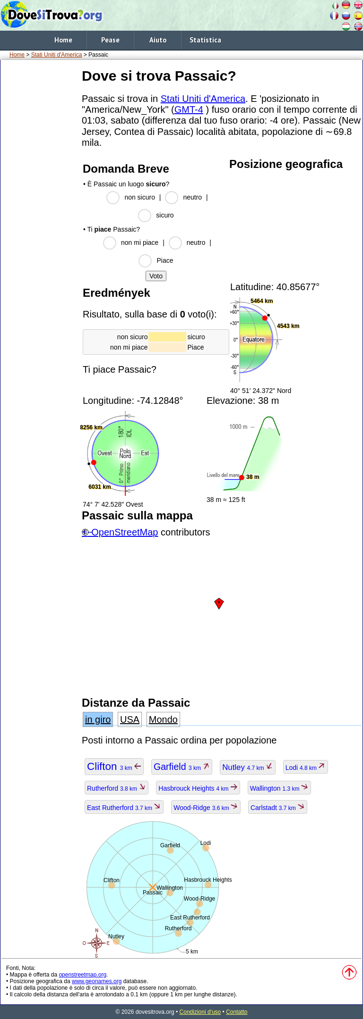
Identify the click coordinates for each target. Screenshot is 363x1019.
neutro (192, 197)
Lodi (305, 767)
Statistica (205, 39)
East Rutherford (124, 807)
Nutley (247, 767)
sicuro (164, 215)
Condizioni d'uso (200, 1012)
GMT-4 (188, 109)
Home (63, 39)
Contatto (236, 1012)
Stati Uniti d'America (56, 54)
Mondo (163, 719)
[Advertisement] (39, 207)
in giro (98, 719)
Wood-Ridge (205, 807)
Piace (164, 260)
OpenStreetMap (124, 532)
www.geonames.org (96, 981)
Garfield (182, 766)
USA (129, 719)
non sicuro (139, 197)
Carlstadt (278, 807)
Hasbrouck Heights (198, 788)
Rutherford (116, 788)
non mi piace (139, 242)
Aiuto (157, 39)
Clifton (114, 766)
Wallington (279, 788)
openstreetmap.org (82, 974)
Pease (110, 39)
